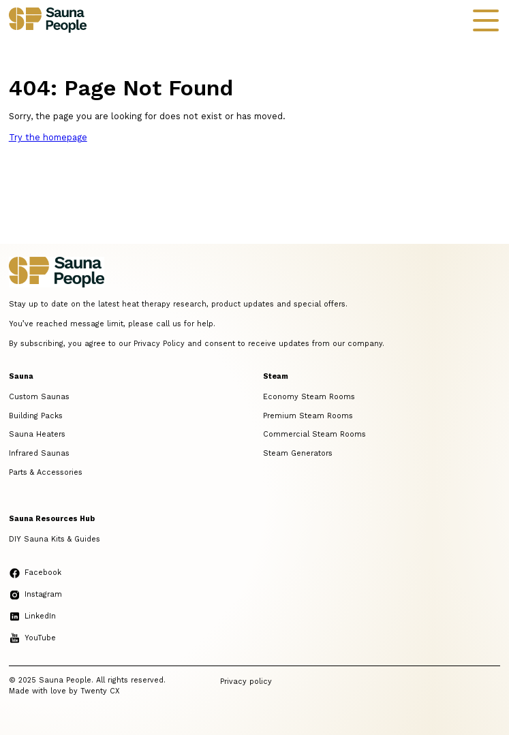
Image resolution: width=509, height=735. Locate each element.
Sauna (21, 376)
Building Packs (36, 415)
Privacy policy (246, 681)
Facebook (35, 572)
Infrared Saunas (39, 453)
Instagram (35, 594)
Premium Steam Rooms (308, 415)
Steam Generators (298, 453)
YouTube (32, 638)
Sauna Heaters (37, 434)
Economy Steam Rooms (309, 396)
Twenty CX (100, 691)
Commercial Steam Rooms (314, 434)
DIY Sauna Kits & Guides (54, 539)
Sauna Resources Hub (52, 518)
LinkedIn (32, 616)
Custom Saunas (39, 396)
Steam (275, 376)
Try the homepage (48, 137)
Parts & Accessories (45, 472)
